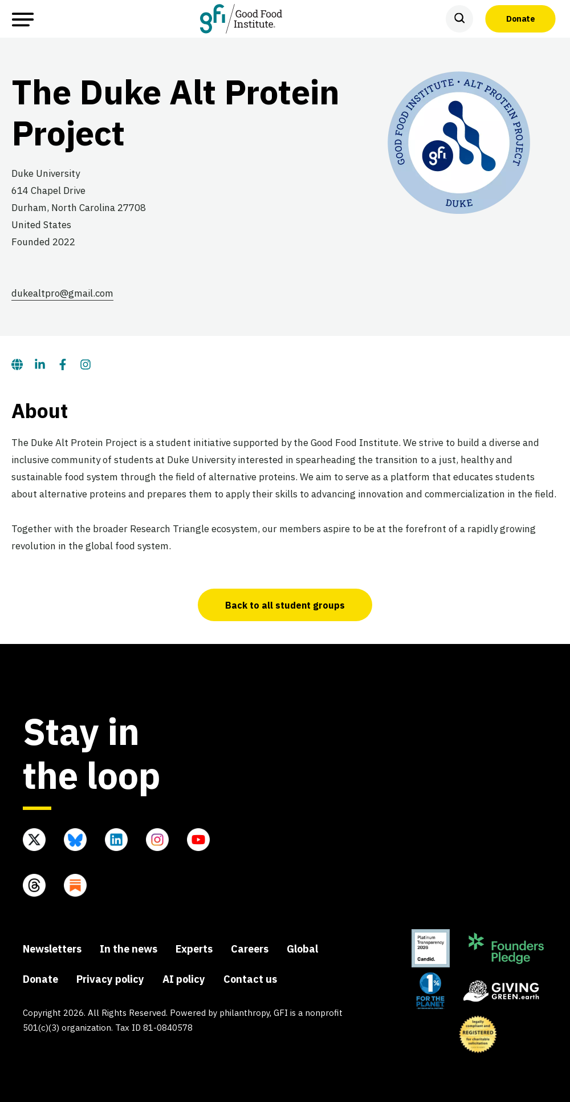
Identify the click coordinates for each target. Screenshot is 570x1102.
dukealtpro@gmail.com (62, 293)
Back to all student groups (285, 605)
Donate (520, 18)
